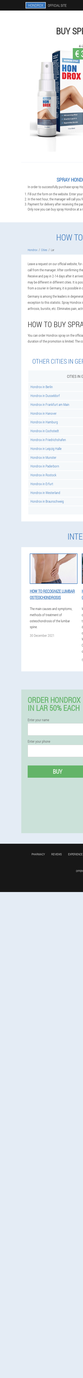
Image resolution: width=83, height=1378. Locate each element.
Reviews (56, 854)
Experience (75, 854)
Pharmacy (38, 854)
